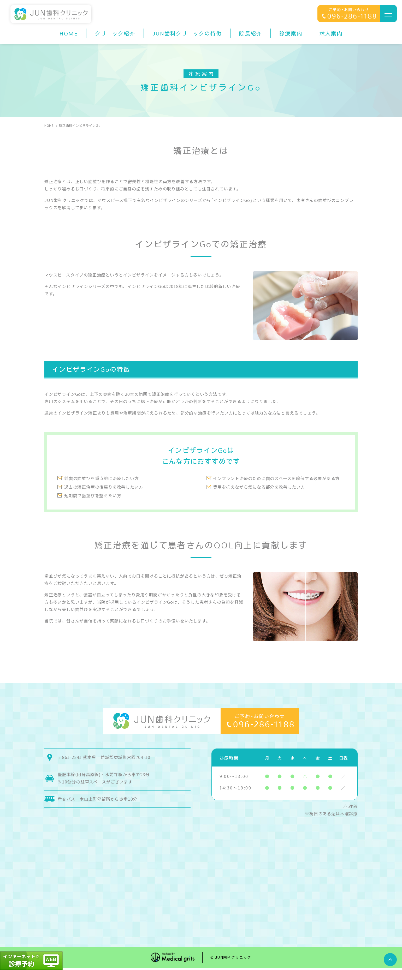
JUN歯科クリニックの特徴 (187, 33)
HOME (69, 33)
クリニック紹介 (115, 33)
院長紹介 (250, 33)
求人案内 (331, 33)
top (390, 959)
